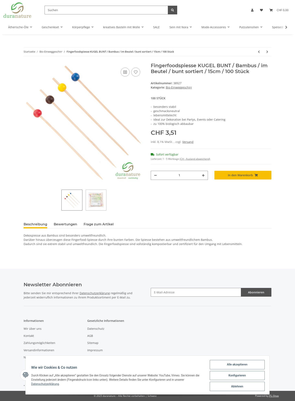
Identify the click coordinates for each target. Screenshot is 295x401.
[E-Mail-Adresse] (196, 292)
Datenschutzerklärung (95, 293)
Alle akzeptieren (236, 365)
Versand (187, 142)
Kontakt (29, 336)
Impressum (95, 350)
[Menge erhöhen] (203, 175)
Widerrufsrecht (97, 357)
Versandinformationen (39, 350)
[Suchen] (106, 10)
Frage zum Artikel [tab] (99, 224)
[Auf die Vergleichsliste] (125, 72)
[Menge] (179, 175)
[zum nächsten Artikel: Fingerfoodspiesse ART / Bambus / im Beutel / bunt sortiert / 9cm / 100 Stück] (267, 51)
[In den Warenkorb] (243, 175)
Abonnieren (256, 292)
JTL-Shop (274, 396)
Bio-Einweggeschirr (179, 87)
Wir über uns (33, 329)
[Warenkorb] (279, 10)
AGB (90, 336)
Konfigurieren (236, 376)
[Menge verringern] (155, 175)
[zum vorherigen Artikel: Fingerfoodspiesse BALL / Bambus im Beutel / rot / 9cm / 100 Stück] (259, 51)
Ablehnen (236, 386)
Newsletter (31, 357)
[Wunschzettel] (261, 10)
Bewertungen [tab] (65, 224)
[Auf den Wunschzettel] (135, 72)
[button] (252, 10)
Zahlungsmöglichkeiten (39, 343)
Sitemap (92, 343)
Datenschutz (95, 329)
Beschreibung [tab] (35, 224)
